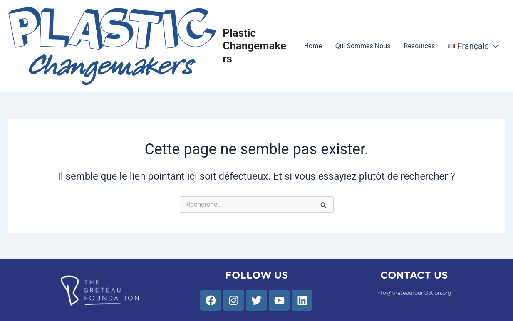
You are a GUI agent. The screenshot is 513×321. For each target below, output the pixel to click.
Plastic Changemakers (254, 46)
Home (313, 46)
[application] (493, 46)
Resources (419, 46)
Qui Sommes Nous (363, 46)
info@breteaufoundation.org (413, 293)
